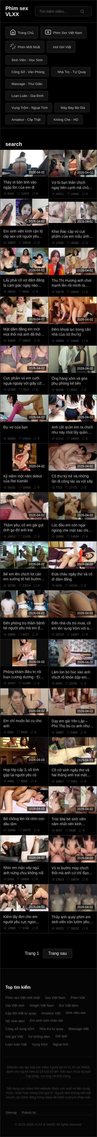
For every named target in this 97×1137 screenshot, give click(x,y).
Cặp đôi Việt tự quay (20, 1013)
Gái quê (61, 1036)
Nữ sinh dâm (15, 1021)
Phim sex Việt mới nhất (22, 998)
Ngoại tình (60, 1044)
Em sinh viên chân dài (46, 1020)
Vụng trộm (40, 1044)
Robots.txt (29, 1112)
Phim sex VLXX (16, 11)
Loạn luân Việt (16, 1044)
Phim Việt (78, 998)
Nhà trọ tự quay (51, 1029)
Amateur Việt (51, 1013)
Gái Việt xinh (14, 1005)
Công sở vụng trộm (19, 1029)
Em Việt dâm (68, 1005)
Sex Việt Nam (55, 998)
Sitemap (11, 1112)
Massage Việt (79, 1029)
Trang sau (57, 953)
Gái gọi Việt (14, 1037)
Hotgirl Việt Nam (41, 1005)
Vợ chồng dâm (39, 1037)
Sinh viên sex (76, 1013)
